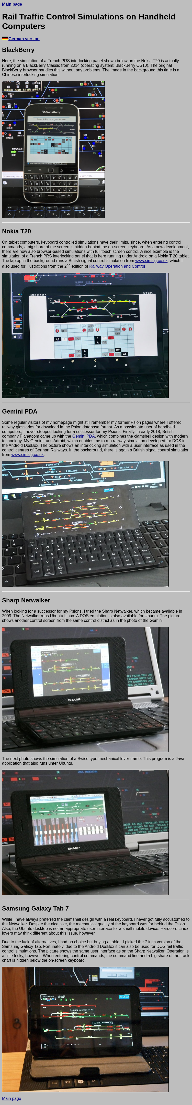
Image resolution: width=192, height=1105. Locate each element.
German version (24, 39)
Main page (12, 4)
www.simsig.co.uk (151, 260)
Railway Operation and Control (117, 266)
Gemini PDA (83, 436)
